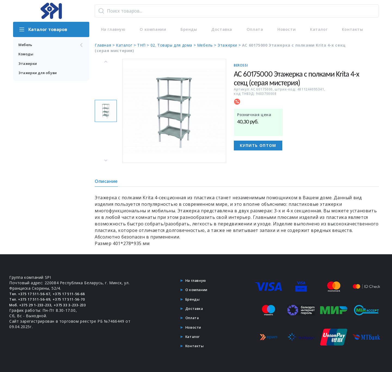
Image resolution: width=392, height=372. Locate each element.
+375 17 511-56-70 (77, 299)
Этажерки (29, 64)
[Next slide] (106, 160)
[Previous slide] (106, 62)
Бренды (185, 29)
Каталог (308, 29)
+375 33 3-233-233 (78, 304)
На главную (111, 29)
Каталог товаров (43, 29)
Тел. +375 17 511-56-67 (32, 293)
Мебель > (207, 45)
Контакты (341, 29)
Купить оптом (258, 145)
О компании (150, 29)
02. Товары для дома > (174, 45)
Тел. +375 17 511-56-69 (32, 299)
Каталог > (126, 45)
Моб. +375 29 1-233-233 (33, 304)
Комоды (27, 55)
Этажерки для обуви (41, 74)
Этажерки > (230, 45)
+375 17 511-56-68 (77, 293)
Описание (106, 181)
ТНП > (144, 45)
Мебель (51, 45)
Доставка (217, 29)
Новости (278, 29)
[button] (106, 111)
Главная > (105, 45)
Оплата (248, 29)
